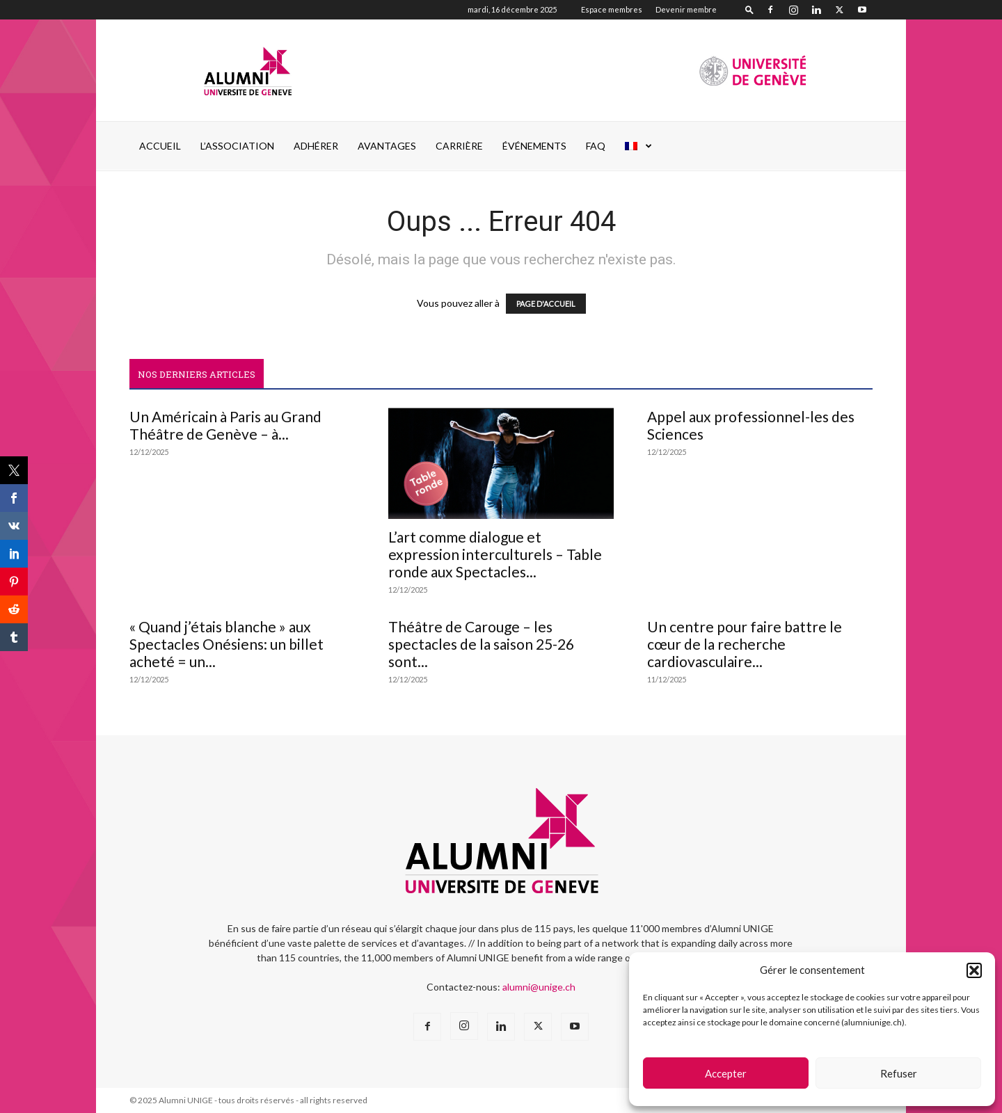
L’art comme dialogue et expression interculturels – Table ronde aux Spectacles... (495, 554)
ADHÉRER (316, 146)
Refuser (898, 1073)
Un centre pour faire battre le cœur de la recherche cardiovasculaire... (744, 644)
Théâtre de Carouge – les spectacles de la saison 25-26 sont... (481, 644)
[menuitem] (638, 146)
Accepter (726, 1073)
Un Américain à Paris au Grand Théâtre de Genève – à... (225, 425)
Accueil (160, 146)
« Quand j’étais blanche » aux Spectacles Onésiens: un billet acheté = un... (226, 644)
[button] (974, 970)
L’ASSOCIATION (237, 146)
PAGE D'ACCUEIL (545, 303)
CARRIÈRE (459, 146)
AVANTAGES (387, 146)
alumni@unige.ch (538, 987)
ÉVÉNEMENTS (534, 146)
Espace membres (611, 9)
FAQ (595, 146)
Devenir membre (686, 9)
